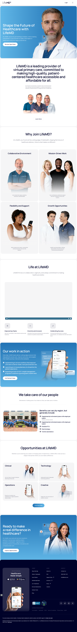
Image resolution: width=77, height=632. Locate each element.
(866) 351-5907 (49, 618)
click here (10, 622)
